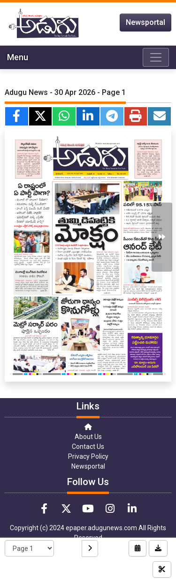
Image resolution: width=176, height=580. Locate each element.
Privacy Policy (88, 456)
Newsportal (145, 22)
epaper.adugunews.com (101, 528)
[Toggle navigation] (156, 57)
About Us (88, 436)
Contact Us (88, 446)
